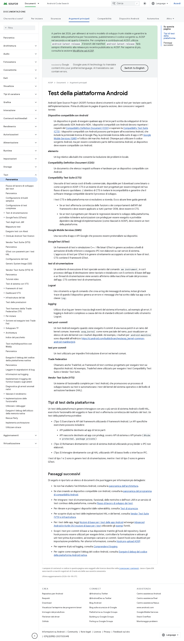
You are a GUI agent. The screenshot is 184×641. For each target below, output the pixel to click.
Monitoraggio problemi (147, 621)
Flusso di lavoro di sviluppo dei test (115, 503)
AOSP (50, 82)
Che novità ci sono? (13, 18)
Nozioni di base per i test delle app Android (101, 522)
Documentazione (14, 11)
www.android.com (145, 607)
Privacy (107, 632)
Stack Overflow (144, 616)
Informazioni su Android (53, 632)
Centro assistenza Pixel (147, 598)
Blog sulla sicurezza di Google (103, 607)
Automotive (153, 18)
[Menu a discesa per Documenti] (40, 3)
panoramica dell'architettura (123, 486)
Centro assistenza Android (149, 593)
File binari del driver (51, 616)
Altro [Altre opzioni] (169, 18)
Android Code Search (58, 3)
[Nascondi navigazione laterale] (35, 636)
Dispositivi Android (129, 18)
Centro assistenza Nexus (148, 603)
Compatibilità (104, 18)
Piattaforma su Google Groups (103, 612)
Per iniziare (37, 18)
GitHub (45, 621)
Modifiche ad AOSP (83, 50)
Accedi (177, 3)
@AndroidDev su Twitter (100, 598)
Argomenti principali (78, 82)
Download (46, 603)
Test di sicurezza (129, 508)
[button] (17, 46)
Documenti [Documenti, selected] (30, 3)
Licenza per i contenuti (129, 568)
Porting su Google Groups (101, 621)
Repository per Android (52, 593)
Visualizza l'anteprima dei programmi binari (62, 607)
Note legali (86, 632)
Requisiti (46, 598)
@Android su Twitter (98, 593)
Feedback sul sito (121, 632)
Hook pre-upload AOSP (128, 541)
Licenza (97, 632)
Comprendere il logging (105, 546)
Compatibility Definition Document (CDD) (87, 128)
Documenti (61, 82)
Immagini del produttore (53, 612)
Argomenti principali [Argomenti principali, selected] (79, 18)
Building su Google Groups (101, 616)
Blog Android (95, 603)
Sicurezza (56, 18)
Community (72, 632)
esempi (119, 525)
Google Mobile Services (147, 612)
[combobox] (125, 3)
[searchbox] (19, 28)
